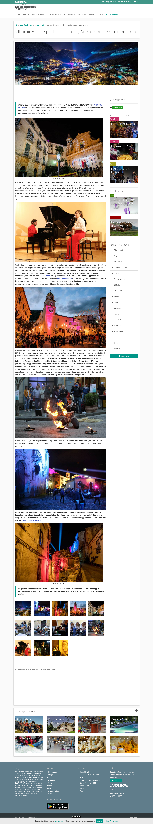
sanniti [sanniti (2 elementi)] (17, 791)
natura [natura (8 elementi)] (30, 785)
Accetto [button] (99, 821)
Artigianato (116, 262)
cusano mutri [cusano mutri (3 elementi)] (22, 777)
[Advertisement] (76, 91)
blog (107, 2)
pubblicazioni (122, 2)
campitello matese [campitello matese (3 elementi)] (20, 773)
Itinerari (92, 14)
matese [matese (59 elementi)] (20, 783)
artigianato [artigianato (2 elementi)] (40, 771)
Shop (82, 788)
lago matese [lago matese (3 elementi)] (32, 781)
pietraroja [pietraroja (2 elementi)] (39, 787)
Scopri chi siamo (115, 780)
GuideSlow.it (84, 772)
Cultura (115, 273)
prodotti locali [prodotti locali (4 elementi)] (19, 789)
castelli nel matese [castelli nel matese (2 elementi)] (25, 775)
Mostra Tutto (123, 356)
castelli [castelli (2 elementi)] (17, 775)
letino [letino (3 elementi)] (37, 781)
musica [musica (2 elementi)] (26, 785)
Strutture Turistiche (39, 14)
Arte (114, 256)
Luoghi (26, 14)
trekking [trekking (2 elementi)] (37, 793)
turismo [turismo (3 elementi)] (17, 795)
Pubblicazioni (85, 786)
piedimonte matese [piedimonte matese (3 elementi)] (31, 787)
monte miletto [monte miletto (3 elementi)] (34, 783)
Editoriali (115, 285)
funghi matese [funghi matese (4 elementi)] (24, 779)
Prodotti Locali (118, 320)
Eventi (101, 14)
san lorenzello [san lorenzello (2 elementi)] (36, 789)
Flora (114, 302)
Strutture (51, 778)
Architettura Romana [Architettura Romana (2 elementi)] (23, 771)
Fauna (115, 297)
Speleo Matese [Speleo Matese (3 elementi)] (34, 791)
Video (50, 794)
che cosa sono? (60, 821)
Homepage (52, 772)
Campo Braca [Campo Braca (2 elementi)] (29, 773)
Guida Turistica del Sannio (90, 780)
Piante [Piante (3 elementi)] (23, 787)
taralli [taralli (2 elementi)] (40, 791)
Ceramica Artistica (119, 268)
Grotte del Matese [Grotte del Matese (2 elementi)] (34, 779)
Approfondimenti (113, 14)
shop (129, 2)
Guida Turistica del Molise (89, 783)
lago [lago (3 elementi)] (27, 781)
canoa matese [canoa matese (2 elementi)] (37, 773)
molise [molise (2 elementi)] (27, 783)
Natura (115, 314)
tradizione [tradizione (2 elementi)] (32, 793)
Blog (81, 791)
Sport (84, 14)
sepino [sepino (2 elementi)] (21, 791)
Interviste (116, 308)
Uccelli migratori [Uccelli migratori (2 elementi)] (24, 795)
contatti (135, 2)
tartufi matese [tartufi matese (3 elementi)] (19, 793)
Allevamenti (117, 250)
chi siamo (113, 2)
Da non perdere (118, 279)
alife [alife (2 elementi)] (16, 771)
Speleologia (117, 331)
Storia (114, 343)
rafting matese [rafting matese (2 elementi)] (29, 789)
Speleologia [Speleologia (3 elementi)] (26, 791)
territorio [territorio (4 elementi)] (26, 793)
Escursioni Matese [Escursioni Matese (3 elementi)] (32, 777)
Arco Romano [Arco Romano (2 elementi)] (33, 771)
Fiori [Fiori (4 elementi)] (38, 777)
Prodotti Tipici (74, 14)
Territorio (116, 349)
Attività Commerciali (58, 14)
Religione (116, 326)
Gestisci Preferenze (110, 821)
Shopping (52, 780)
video (103, 2)
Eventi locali (39, 25)
